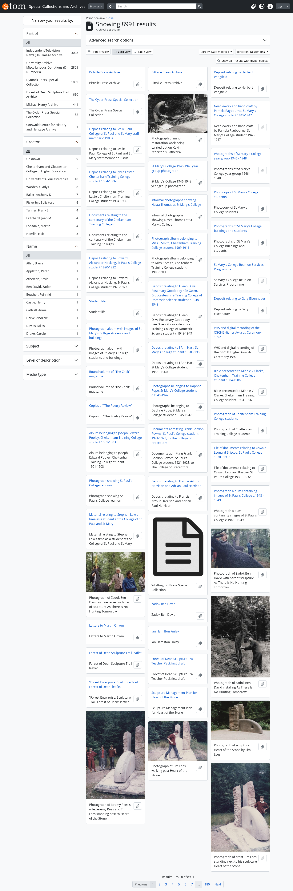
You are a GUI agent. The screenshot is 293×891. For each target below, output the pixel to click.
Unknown (52, 160)
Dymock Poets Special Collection (52, 82)
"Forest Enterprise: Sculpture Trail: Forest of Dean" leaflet (113, 684)
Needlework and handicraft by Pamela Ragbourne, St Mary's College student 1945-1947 (235, 110)
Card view (122, 52)
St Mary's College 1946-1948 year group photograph (174, 168)
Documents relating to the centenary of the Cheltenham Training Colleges (110, 219)
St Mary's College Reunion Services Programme (239, 267)
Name (31, 246)
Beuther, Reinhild (52, 295)
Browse (95, 6)
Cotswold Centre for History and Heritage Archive (52, 127)
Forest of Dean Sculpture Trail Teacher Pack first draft (172, 661)
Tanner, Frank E (52, 211)
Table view (142, 52)
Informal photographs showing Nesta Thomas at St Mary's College (176, 202)
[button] (253, 6)
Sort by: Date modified (215, 52)
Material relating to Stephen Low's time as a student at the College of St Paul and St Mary (115, 519)
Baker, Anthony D (52, 195)
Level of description (43, 360)
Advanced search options (111, 40)
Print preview (98, 52)
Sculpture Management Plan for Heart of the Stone (174, 695)
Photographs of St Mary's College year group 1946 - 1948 (238, 156)
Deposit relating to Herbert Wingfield (233, 74)
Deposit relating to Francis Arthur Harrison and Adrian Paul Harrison (176, 483)
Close (110, 18)
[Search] (156, 6)
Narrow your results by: (52, 20)
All (28, 43)
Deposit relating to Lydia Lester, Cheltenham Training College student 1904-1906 (112, 176)
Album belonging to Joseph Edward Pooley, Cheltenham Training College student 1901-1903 (115, 437)
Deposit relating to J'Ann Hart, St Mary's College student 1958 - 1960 (176, 349)
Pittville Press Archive (104, 72)
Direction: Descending (251, 52)
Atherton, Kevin (52, 280)
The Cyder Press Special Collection (52, 114)
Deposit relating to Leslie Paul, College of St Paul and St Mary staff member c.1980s (114, 133)
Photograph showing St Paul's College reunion (110, 483)
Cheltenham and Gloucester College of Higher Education (52, 169)
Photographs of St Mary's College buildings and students (238, 228)
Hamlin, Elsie (52, 234)
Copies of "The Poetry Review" (110, 405)
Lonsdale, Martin (52, 227)
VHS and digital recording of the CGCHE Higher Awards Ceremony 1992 (238, 332)
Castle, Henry (52, 303)
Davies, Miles (52, 326)
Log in (282, 6)
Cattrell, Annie (52, 311)
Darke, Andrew (52, 319)
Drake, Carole (52, 334)
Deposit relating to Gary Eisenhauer (239, 298)
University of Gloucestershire (52, 180)
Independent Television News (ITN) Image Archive (52, 52)
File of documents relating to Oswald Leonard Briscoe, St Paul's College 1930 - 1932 (240, 452)
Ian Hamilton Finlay (165, 631)
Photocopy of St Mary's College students (236, 194)
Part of (32, 33)
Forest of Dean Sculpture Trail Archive (52, 94)
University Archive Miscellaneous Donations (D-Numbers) (52, 67)
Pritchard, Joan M (52, 219)
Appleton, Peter (52, 272)
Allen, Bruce (52, 264)
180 (207, 884)
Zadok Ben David (163, 604)
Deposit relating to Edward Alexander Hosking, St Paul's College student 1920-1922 (115, 262)
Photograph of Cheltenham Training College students (240, 416)
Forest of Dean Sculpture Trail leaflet (115, 653)
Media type (36, 374)
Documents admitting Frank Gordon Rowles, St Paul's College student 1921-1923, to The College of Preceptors (177, 436)
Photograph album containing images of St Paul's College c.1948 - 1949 (239, 495)
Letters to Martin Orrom (106, 625)
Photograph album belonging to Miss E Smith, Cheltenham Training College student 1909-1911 (176, 243)
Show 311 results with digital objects (242, 60)
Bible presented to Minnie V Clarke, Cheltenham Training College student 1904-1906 (239, 375)
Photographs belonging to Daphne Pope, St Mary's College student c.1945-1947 (176, 390)
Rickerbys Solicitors (52, 203)
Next (218, 884)
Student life (97, 301)
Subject (32, 346)
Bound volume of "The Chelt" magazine (109, 374)
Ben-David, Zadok (52, 287)
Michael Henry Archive (52, 105)
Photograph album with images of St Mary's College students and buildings (115, 333)
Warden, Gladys (52, 188)
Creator (33, 141)
